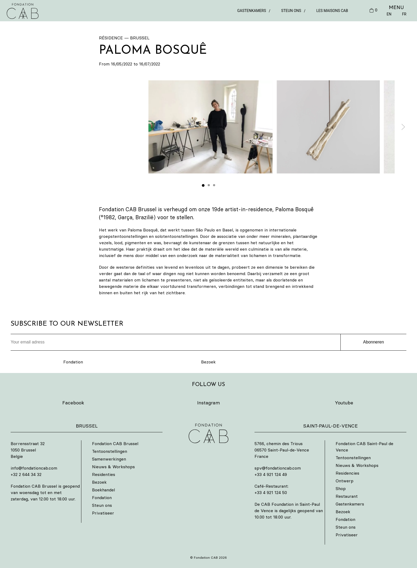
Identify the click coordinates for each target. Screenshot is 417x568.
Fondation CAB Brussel (115, 443)
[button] (210, 126)
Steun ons (291, 11)
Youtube (344, 403)
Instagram (208, 403)
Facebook (73, 403)
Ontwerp (344, 480)
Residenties (103, 474)
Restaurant (347, 496)
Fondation (73, 361)
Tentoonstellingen (109, 451)
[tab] (203, 185)
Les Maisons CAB (332, 11)
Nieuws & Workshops (113, 466)
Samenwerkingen (109, 459)
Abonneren (373, 342)
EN (389, 14)
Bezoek (208, 361)
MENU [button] (396, 7)
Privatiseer (103, 513)
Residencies (347, 473)
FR (404, 14)
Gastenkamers (251, 11)
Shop (341, 488)
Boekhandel (103, 489)
